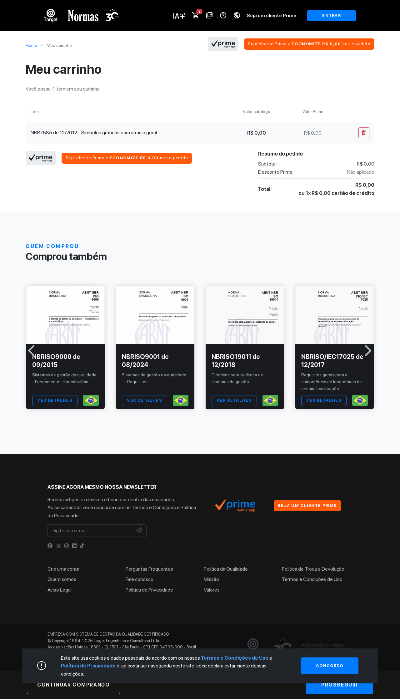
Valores (212, 590)
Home (31, 45)
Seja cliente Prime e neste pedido (309, 44)
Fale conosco (139, 579)
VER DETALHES (54, 400)
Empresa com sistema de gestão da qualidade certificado (108, 634)
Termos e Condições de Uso (312, 579)
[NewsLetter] (139, 530)
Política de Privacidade (149, 590)
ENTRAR (331, 15)
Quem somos (62, 579)
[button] (200, 420)
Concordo (329, 665)
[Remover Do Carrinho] (363, 132)
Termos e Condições (154, 507)
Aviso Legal (60, 590)
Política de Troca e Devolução (313, 569)
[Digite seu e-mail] (90, 530)
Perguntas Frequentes (149, 569)
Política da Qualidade (226, 569)
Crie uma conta (63, 569)
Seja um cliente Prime (271, 15)
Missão (211, 579)
